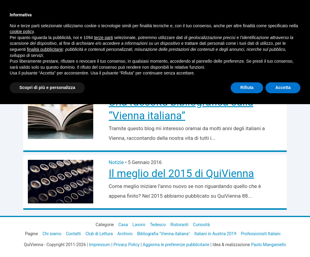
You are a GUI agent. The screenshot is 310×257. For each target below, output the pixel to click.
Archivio (125, 233)
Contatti (73, 233)
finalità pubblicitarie (45, 49)
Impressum (99, 244)
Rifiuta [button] (247, 87)
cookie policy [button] (22, 31)
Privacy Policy (127, 244)
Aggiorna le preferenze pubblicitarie (176, 244)
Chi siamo (51, 233)
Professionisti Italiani (261, 233)
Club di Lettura (99, 233)
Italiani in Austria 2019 (215, 233)
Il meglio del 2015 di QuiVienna (181, 173)
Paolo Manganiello (268, 244)
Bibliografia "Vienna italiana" (163, 233)
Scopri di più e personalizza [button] (47, 87)
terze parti (103, 37)
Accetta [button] (283, 87)
